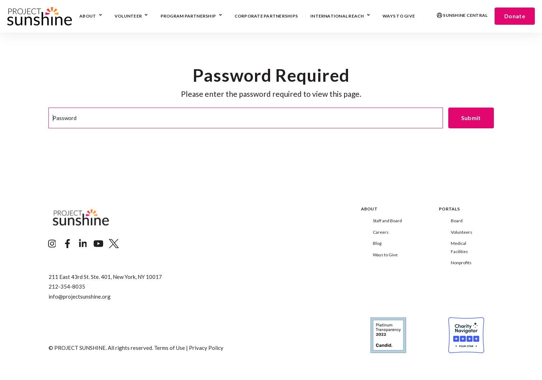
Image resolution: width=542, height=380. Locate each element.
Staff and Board (387, 220)
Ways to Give (385, 254)
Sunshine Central (462, 16)
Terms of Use (169, 348)
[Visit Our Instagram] (52, 244)
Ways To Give (399, 16)
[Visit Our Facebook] (67, 244)
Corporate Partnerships (266, 16)
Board (457, 220)
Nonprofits (461, 262)
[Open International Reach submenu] (367, 15)
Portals (449, 209)
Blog (377, 243)
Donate (514, 16)
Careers (381, 232)
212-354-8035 (66, 286)
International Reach (337, 16)
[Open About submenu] (99, 15)
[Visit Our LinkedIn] (83, 244)
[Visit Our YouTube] (98, 244)
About (87, 16)
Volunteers (461, 232)
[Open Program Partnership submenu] (219, 15)
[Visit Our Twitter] (114, 244)
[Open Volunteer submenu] (145, 15)
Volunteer (128, 16)
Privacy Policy (206, 348)
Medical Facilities (459, 247)
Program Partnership (188, 16)
